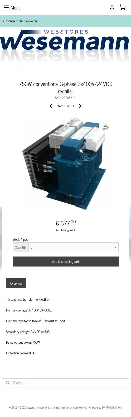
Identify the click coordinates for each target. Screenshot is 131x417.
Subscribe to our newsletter (19, 21)
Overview (16, 283)
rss (63, 407)
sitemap (56, 407)
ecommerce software (78, 407)
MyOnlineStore (114, 407)
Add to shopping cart (65, 261)
